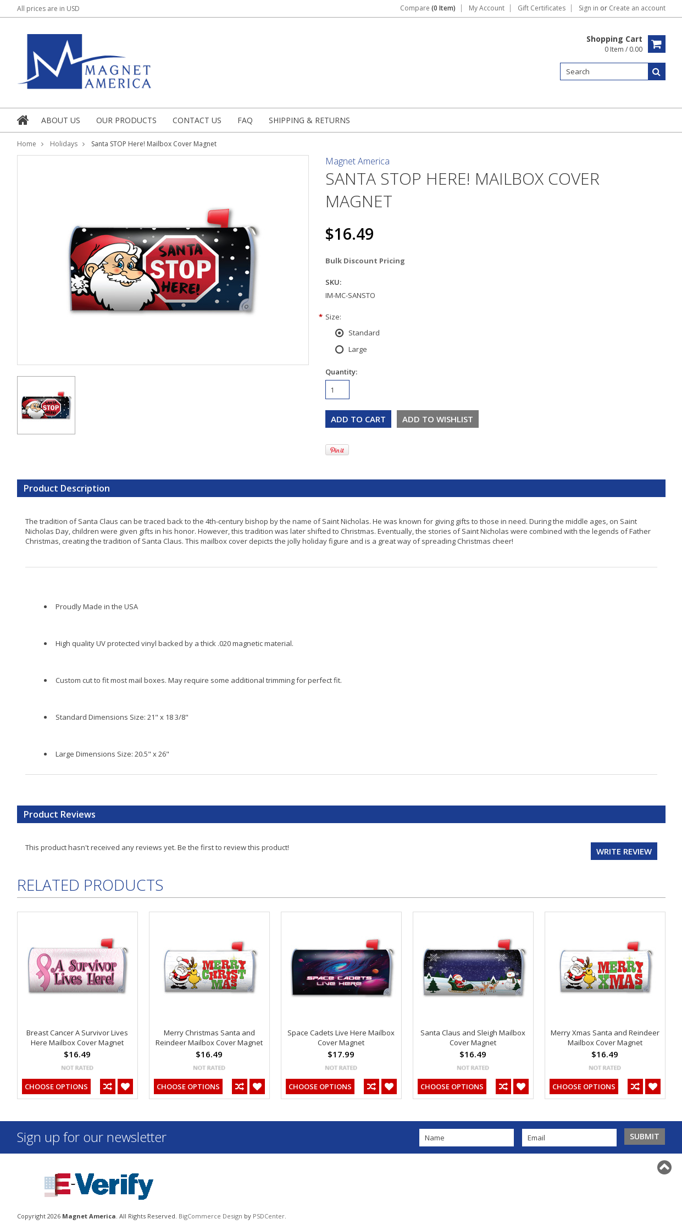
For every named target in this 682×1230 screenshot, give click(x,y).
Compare (428, 8)
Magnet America (357, 161)
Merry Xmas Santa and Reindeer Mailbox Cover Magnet (605, 1037)
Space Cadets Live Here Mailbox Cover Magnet (341, 1037)
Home (26, 143)
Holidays (63, 143)
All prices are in (48, 8)
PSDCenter (269, 1216)
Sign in (588, 8)
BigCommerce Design (210, 1216)
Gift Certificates (541, 8)
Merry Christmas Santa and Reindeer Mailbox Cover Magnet (209, 1037)
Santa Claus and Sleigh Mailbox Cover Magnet (472, 1037)
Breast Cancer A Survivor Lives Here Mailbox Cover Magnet (77, 1037)
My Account (486, 8)
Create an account (637, 8)
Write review (624, 851)
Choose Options (56, 1086)
